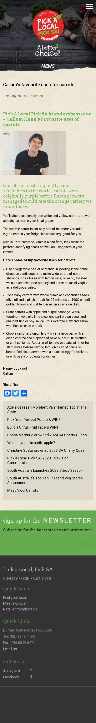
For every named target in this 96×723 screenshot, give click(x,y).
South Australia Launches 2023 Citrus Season (45, 470)
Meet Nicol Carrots (22, 490)
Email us (10, 651)
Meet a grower (15, 606)
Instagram (17, 673)
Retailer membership (20, 611)
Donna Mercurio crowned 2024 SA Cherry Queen (47, 435)
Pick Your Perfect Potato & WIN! (33, 419)
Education (36, 96)
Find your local (15, 600)
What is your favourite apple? (31, 442)
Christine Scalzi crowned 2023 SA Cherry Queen (47, 450)
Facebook (17, 679)
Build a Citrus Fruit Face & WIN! (32, 427)
